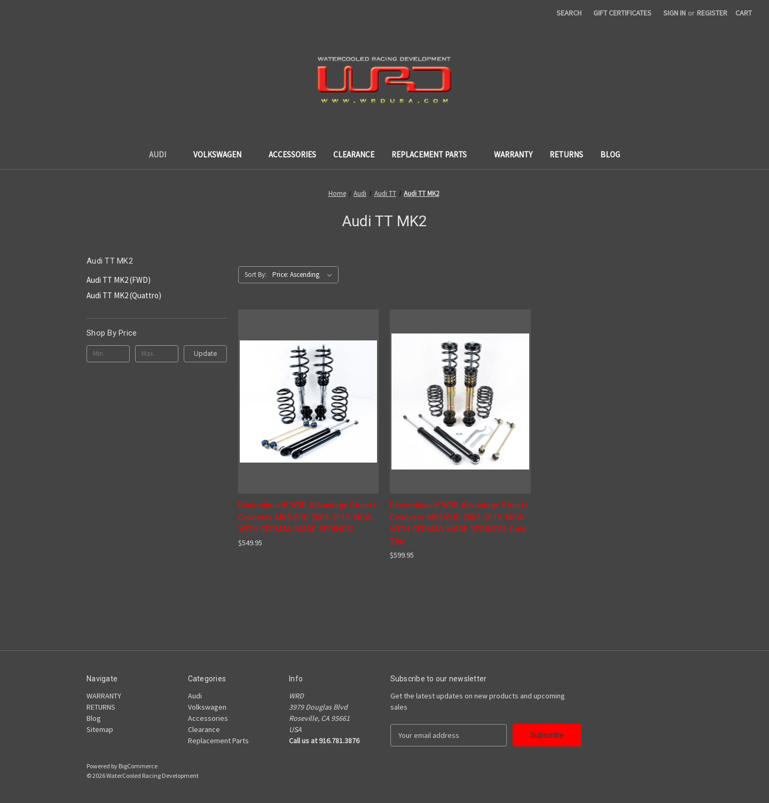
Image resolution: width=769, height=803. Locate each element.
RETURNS (566, 154)
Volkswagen (222, 154)
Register (712, 13)
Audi (162, 154)
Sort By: (255, 274)
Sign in (674, 13)
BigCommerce (138, 766)
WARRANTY (513, 154)
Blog (610, 154)
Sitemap (100, 729)
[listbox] (304, 275)
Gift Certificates (622, 13)
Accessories (292, 154)
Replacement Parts (434, 154)
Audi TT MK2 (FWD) (119, 280)
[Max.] (156, 353)
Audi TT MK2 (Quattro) (124, 295)
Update (205, 353)
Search (569, 13)
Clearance (353, 154)
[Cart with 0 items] (743, 13)
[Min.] (108, 353)
